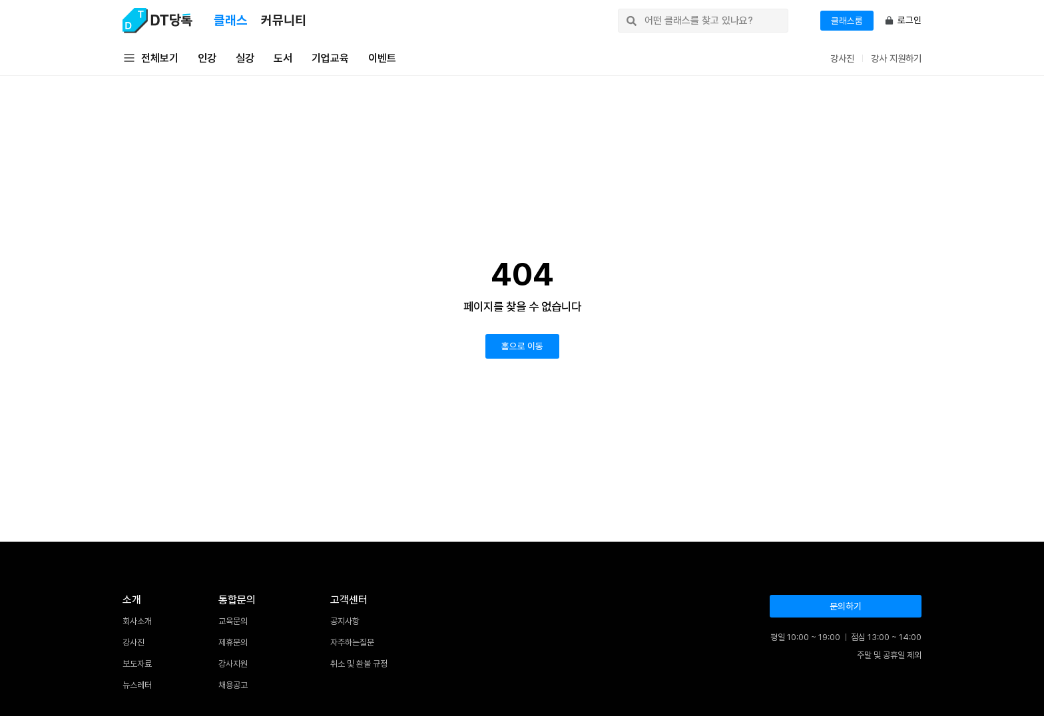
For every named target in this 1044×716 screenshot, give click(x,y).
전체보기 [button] (150, 59)
